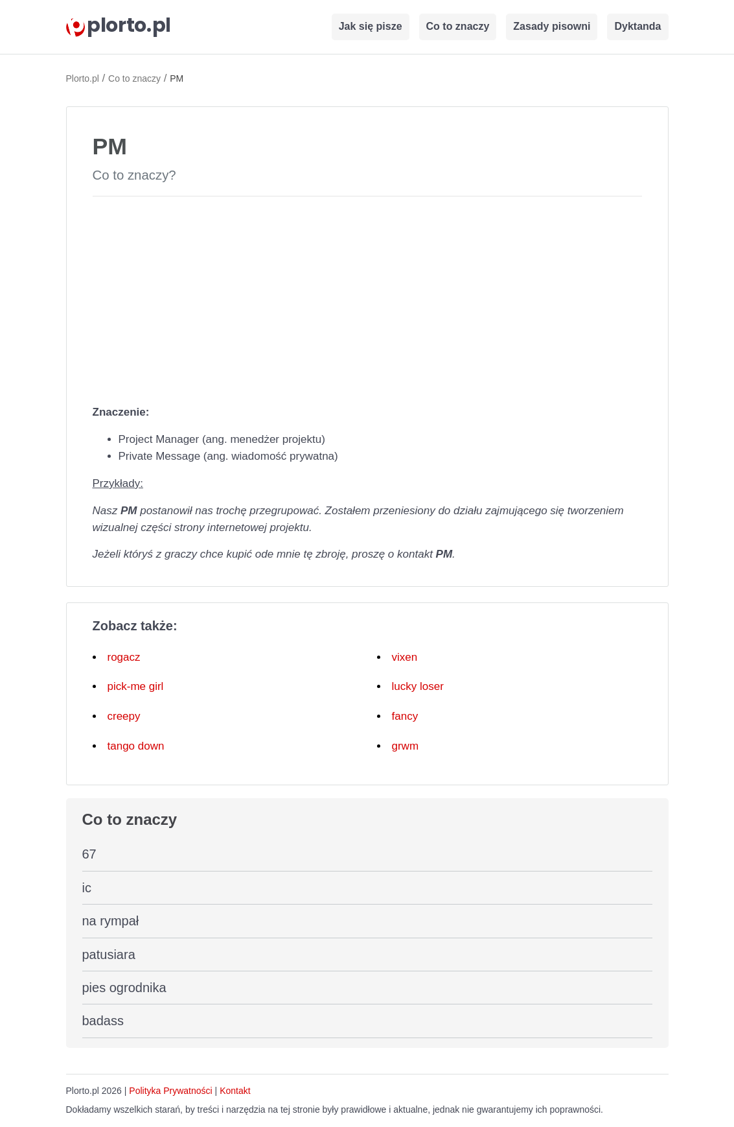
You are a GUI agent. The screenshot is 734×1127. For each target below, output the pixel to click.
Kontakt (235, 1090)
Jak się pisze (370, 26)
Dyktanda (637, 26)
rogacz (124, 657)
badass (103, 1021)
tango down (136, 746)
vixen (405, 657)
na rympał (110, 921)
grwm (405, 746)
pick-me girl (136, 686)
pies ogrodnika (124, 987)
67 (89, 854)
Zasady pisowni (551, 26)
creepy (124, 716)
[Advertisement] (367, 297)
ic (86, 888)
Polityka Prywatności (170, 1090)
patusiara (108, 954)
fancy (405, 716)
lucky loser (418, 686)
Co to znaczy (458, 26)
